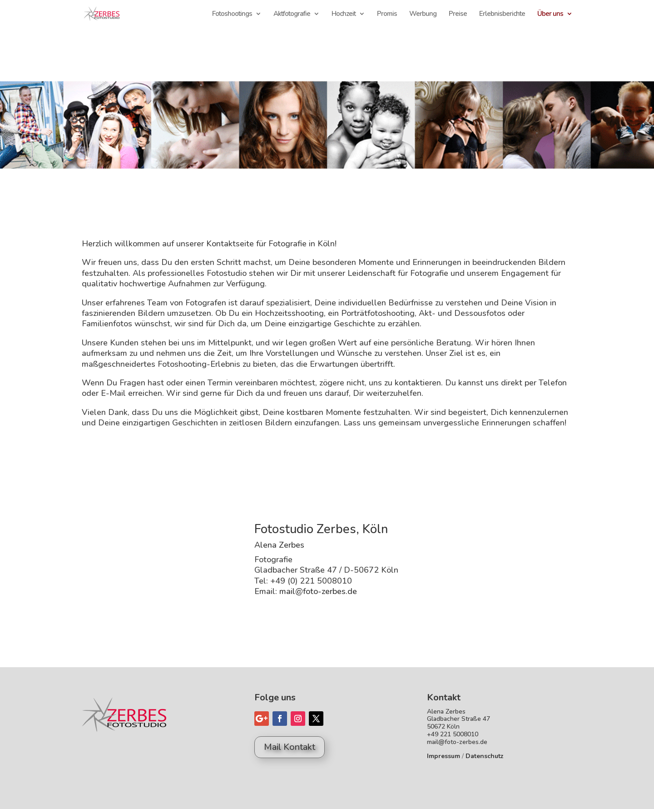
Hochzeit (344, 14)
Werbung (422, 14)
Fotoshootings (232, 14)
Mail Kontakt (289, 747)
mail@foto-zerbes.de (318, 591)
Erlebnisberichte (502, 14)
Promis (387, 14)
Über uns (550, 14)
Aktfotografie (291, 14)
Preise (458, 14)
